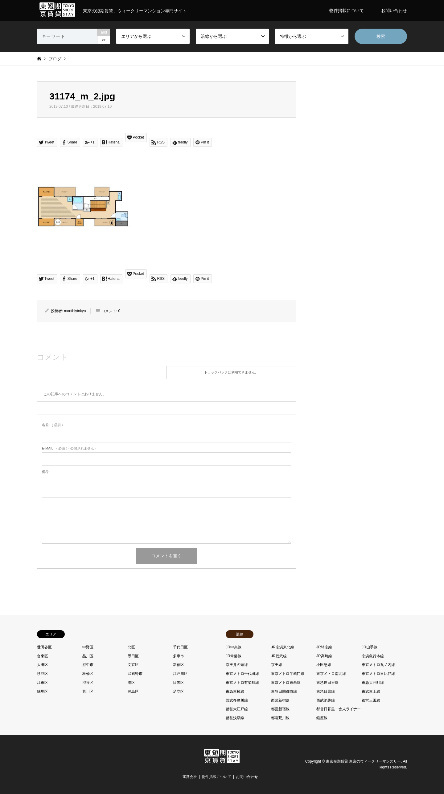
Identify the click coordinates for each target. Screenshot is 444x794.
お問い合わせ (394, 10)
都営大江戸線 (237, 709)
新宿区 (178, 665)
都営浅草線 (235, 718)
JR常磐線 (233, 656)
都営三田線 (371, 700)
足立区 (178, 691)
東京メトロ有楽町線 (242, 682)
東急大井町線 (373, 682)
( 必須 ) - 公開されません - (69, 448)
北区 (131, 647)
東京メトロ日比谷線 (378, 673)
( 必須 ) (52, 425)
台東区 (42, 656)
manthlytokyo (75, 311)
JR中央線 (233, 647)
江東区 (42, 682)
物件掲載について (346, 10)
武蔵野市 (135, 673)
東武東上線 (371, 691)
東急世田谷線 (327, 682)
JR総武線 (279, 656)
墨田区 (133, 656)
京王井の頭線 (237, 665)
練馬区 (42, 691)
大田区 (42, 665)
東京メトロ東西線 (286, 682)
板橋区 (87, 673)
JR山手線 (369, 647)
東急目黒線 (325, 691)
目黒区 (178, 682)
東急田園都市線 (284, 691)
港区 (131, 682)
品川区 (87, 656)
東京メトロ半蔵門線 (287, 673)
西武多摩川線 (237, 700)
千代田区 (180, 647)
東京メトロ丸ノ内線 (378, 665)
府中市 (87, 665)
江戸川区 (180, 673)
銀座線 (321, 718)
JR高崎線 (324, 656)
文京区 (133, 665)
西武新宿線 (280, 700)
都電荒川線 (280, 718)
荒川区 (87, 691)
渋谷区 (87, 682)
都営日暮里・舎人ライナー (338, 709)
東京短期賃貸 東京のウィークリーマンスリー (363, 761)
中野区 (87, 647)
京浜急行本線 (373, 656)
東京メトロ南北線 (331, 673)
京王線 (276, 665)
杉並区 (42, 673)
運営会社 (189, 777)
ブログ (54, 58)
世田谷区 (44, 647)
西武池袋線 (325, 700)
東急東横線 (235, 691)
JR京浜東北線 (282, 647)
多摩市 (178, 656)
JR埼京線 (324, 647)
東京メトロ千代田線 (242, 673)
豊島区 (133, 691)
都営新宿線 (280, 709)
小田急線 (323, 665)
